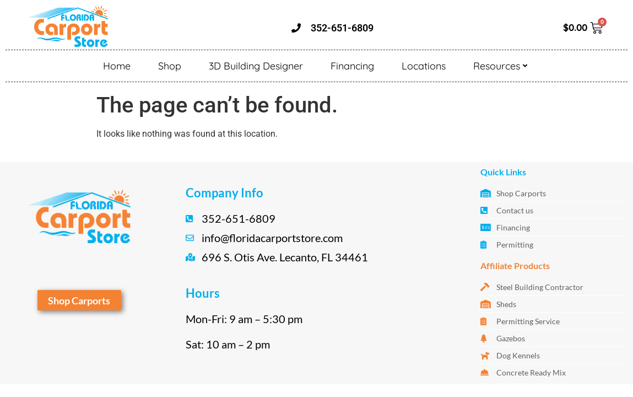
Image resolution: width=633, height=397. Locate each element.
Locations (424, 66)
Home (117, 66)
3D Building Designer (256, 66)
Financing (352, 66)
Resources (500, 66)
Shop (169, 66)
